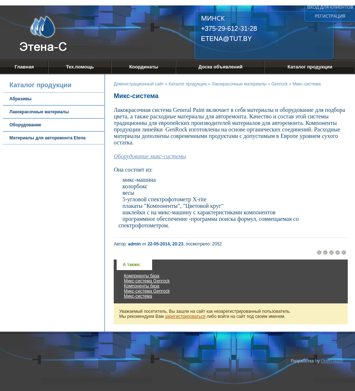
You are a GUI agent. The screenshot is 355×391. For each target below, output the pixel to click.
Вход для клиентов (330, 7)
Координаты (143, 67)
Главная (24, 67)
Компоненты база (141, 275)
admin (134, 244)
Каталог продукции (310, 67)
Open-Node (332, 360)
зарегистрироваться (185, 316)
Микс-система (138, 296)
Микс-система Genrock (147, 280)
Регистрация (330, 16)
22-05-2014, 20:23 (165, 244)
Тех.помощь (80, 67)
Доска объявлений (221, 67)
